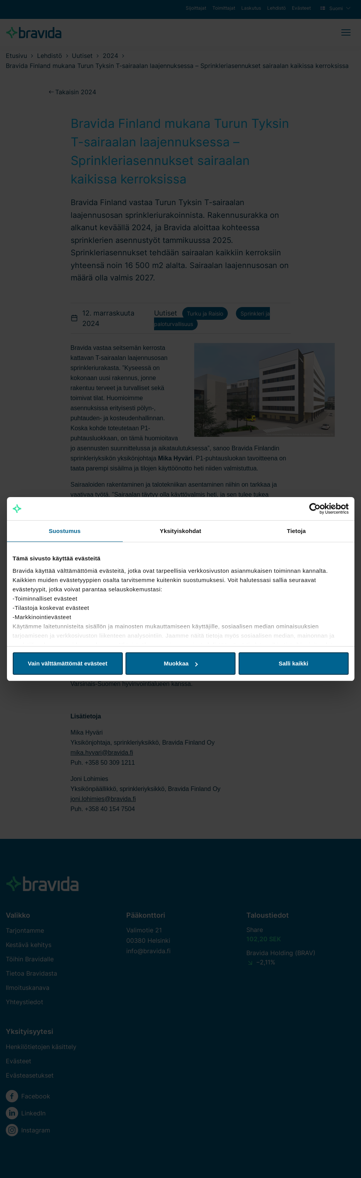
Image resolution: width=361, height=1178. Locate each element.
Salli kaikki (293, 663)
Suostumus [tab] (65, 531)
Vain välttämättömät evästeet (67, 663)
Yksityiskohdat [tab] (180, 531)
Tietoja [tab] (296, 531)
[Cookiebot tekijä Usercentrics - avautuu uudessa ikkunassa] (315, 508)
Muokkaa (181, 663)
